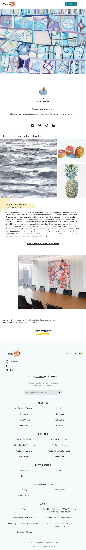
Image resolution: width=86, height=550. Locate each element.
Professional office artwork (24, 517)
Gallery (24, 489)
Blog (24, 509)
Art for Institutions (24, 451)
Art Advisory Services (23, 408)
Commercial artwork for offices (59, 517)
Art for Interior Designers (24, 445)
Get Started (71, 4)
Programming (59, 420)
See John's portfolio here (43, 243)
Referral (59, 470)
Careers (59, 425)
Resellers (24, 470)
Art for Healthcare (60, 445)
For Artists (24, 456)
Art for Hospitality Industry (59, 451)
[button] (81, 4)
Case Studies (59, 489)
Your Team (24, 425)
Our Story (59, 414)
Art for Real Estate (59, 439)
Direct (24, 476)
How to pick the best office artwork (23, 523)
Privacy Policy (35, 546)
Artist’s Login (60, 456)
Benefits (24, 414)
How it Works (24, 420)
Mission (59, 408)
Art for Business (24, 439)
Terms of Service (50, 546)
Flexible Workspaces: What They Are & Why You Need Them (59, 510)
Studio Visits (23, 495)
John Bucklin (43, 101)
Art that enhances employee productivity (59, 525)
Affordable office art (24, 532)
